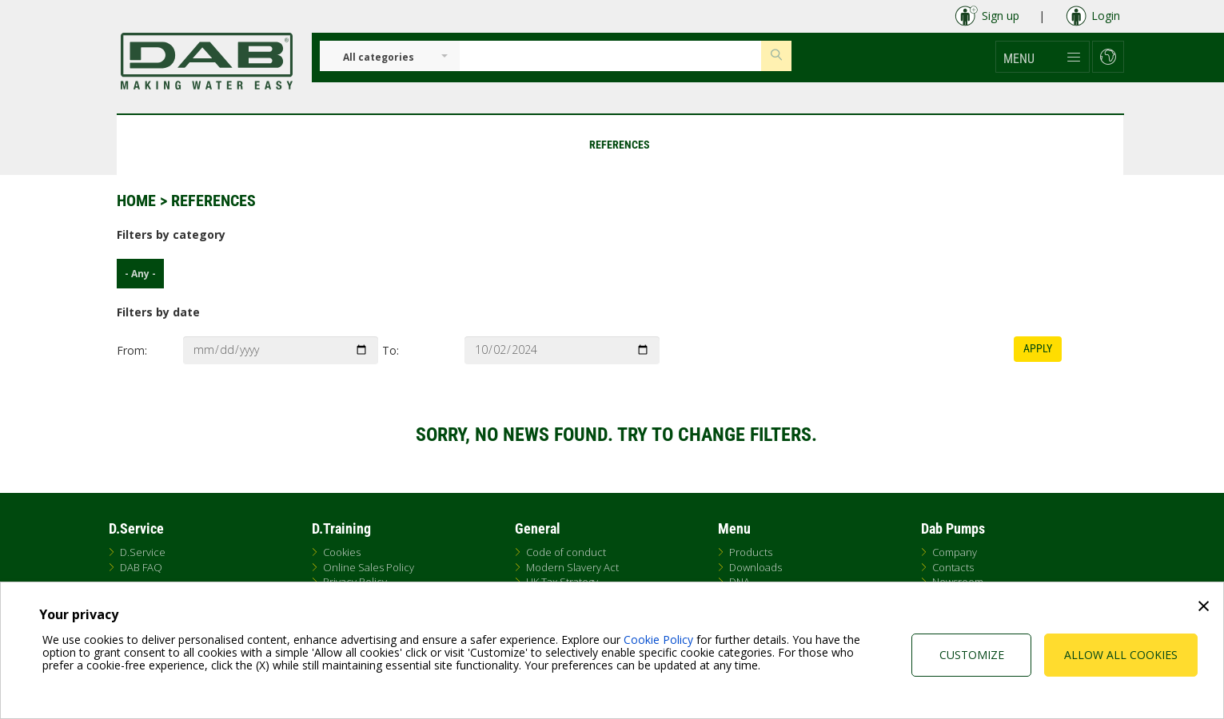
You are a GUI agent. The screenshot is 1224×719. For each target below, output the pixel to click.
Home (136, 200)
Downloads (755, 567)
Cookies (342, 552)
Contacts (953, 567)
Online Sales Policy (368, 567)
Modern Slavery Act (572, 567)
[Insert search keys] (610, 56)
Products (750, 552)
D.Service (142, 552)
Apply (1037, 348)
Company (954, 552)
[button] (1042, 57)
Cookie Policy (658, 639)
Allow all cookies (1121, 654)
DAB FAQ (141, 567)
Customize (971, 654)
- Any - (136, 273)
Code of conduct (566, 552)
